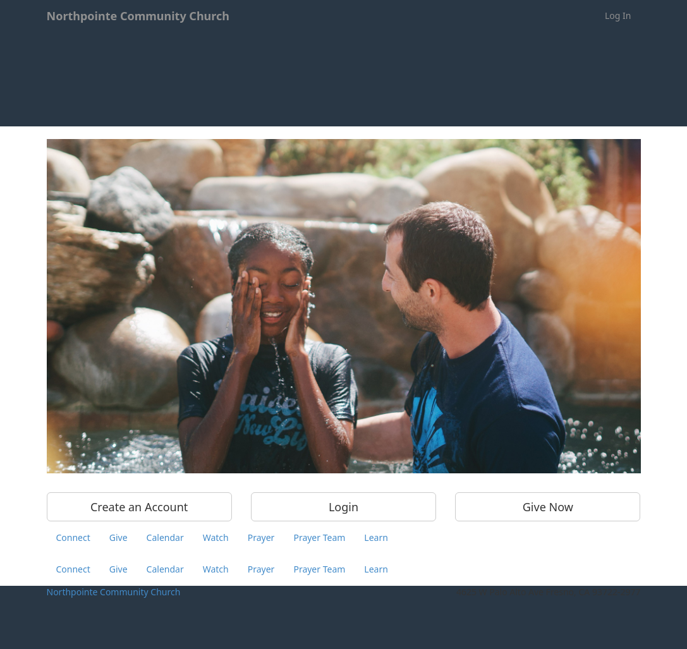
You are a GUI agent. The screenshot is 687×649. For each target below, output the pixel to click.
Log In (618, 15)
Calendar (165, 537)
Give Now (548, 506)
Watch (216, 537)
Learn (376, 537)
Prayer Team (319, 537)
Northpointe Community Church (114, 592)
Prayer (261, 537)
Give (118, 537)
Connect (73, 537)
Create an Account (139, 506)
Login (343, 506)
